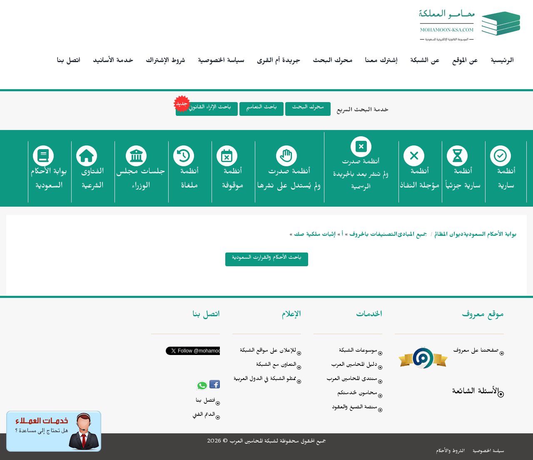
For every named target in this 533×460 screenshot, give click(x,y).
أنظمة (506, 181)
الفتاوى (92, 181)
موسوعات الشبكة (358, 351)
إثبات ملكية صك (315, 235)
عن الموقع (465, 62)
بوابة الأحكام (48, 181)
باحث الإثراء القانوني (203, 109)
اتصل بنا (68, 62)
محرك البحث (333, 62)
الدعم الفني (203, 415)
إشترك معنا (381, 62)
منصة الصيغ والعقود (354, 408)
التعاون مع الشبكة (276, 365)
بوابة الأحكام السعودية (489, 235)
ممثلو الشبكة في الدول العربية (265, 379)
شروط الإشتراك (165, 62)
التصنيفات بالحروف (373, 235)
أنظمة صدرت (289, 181)
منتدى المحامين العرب (351, 379)
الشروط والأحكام (450, 452)
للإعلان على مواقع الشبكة (268, 351)
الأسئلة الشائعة (475, 393)
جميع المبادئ (412, 235)
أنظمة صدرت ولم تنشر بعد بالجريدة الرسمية (361, 175)
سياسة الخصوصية (221, 62)
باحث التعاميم (261, 108)
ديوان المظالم (448, 235)
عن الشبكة (425, 62)
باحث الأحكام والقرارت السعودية (266, 258)
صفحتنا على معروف (476, 351)
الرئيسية (502, 62)
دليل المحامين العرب (354, 365)
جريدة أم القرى (278, 62)
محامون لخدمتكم (357, 394)
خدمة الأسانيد (113, 62)
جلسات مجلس (140, 181)
